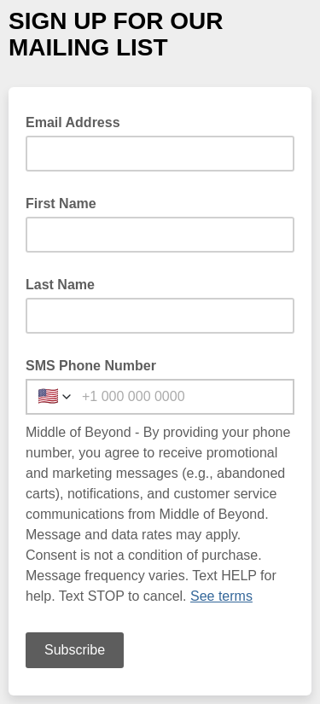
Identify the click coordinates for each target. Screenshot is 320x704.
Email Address (78, 121)
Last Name (60, 284)
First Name (61, 203)
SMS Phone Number (91, 365)
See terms (221, 596)
